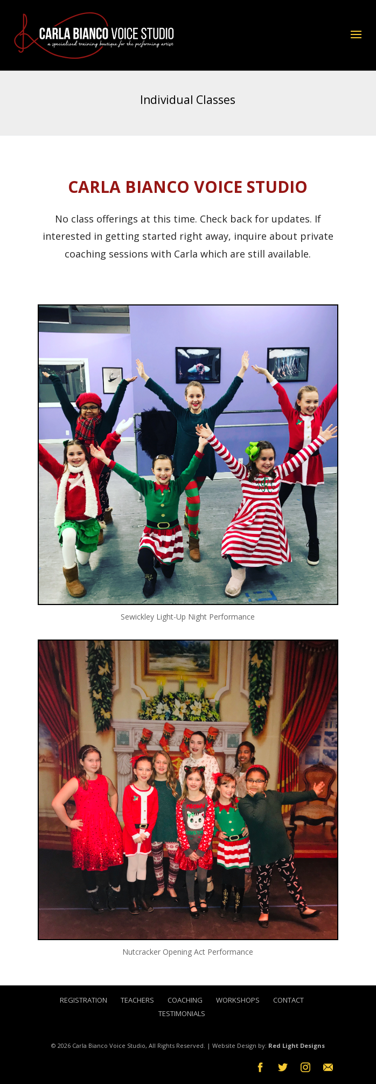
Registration (83, 1000)
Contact (288, 1000)
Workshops (238, 1000)
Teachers (137, 1000)
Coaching (185, 1000)
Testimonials (181, 1013)
